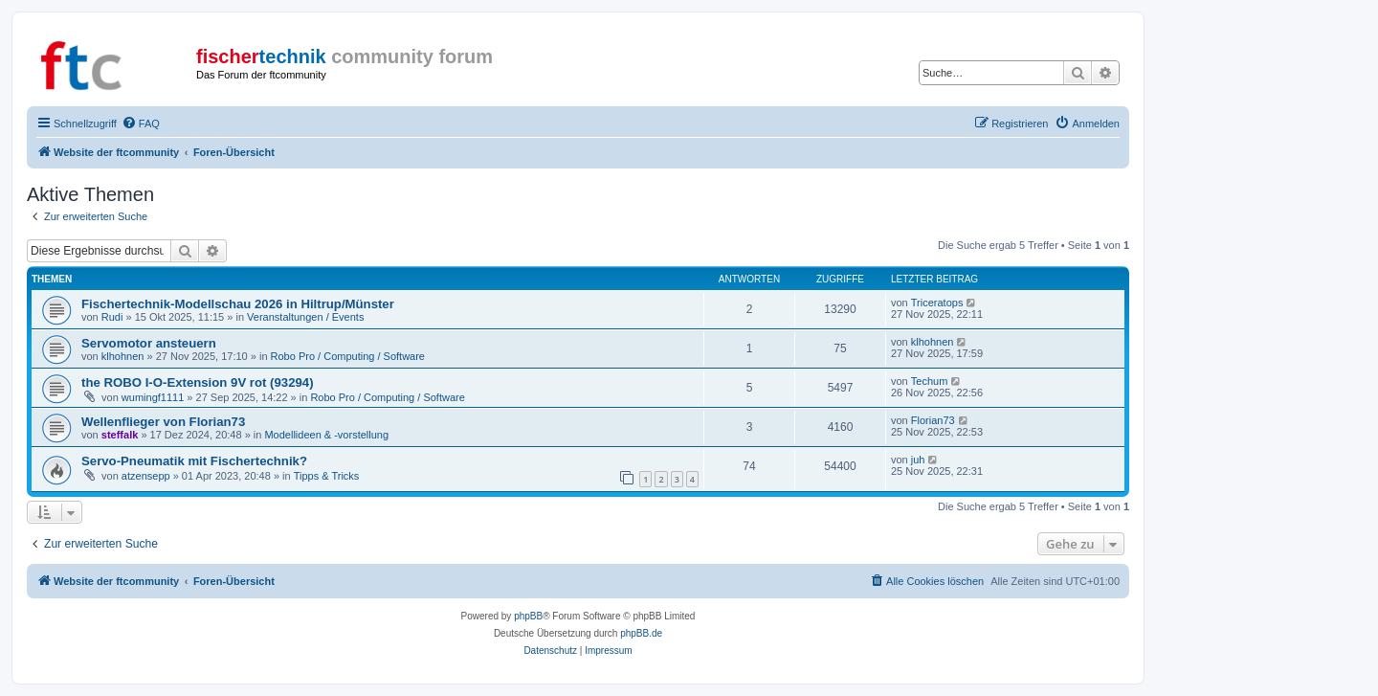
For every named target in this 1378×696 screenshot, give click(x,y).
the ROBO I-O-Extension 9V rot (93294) (197, 382)
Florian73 (933, 420)
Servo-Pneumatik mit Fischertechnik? (194, 461)
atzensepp (146, 476)
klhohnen (122, 356)
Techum (929, 381)
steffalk (120, 434)
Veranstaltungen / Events (305, 317)
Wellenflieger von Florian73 (163, 422)
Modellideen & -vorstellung (326, 434)
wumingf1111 (153, 397)
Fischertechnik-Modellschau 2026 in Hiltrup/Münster (237, 304)
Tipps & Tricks (327, 476)
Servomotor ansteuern (148, 343)
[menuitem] (141, 123)
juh (918, 459)
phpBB (528, 616)
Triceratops (937, 302)
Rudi (112, 317)
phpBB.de (641, 633)
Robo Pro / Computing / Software (348, 356)
